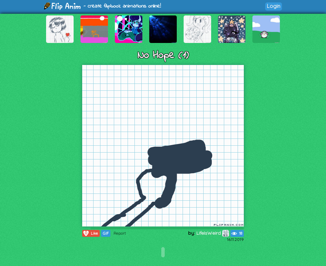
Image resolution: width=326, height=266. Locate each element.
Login (273, 6)
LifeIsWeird (212, 233)
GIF (106, 233)
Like (90, 233)
